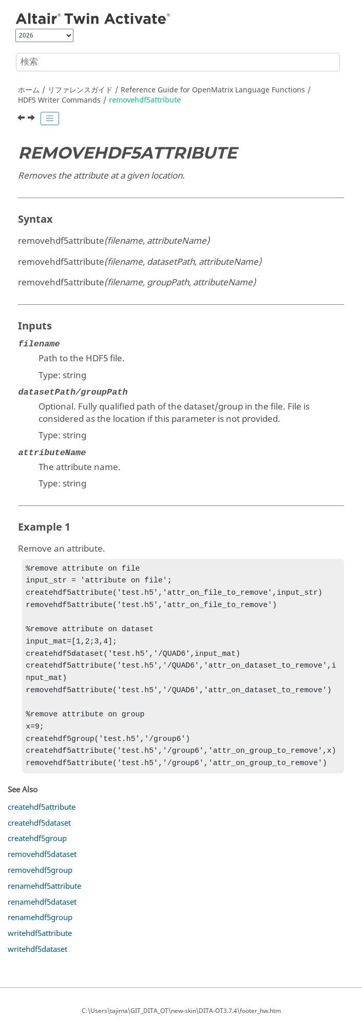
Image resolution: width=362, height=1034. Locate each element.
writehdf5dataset (37, 966)
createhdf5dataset (39, 840)
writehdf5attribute (40, 951)
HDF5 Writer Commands (59, 100)
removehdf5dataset (42, 871)
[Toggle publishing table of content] (50, 118)
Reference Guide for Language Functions (213, 90)
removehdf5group (40, 887)
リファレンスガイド (80, 90)
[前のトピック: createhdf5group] (22, 119)
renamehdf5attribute (44, 903)
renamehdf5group (40, 935)
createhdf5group (37, 856)
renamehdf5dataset (42, 919)
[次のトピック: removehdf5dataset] (32, 119)
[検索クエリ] (178, 62)
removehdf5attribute (145, 100)
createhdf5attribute (41, 824)
